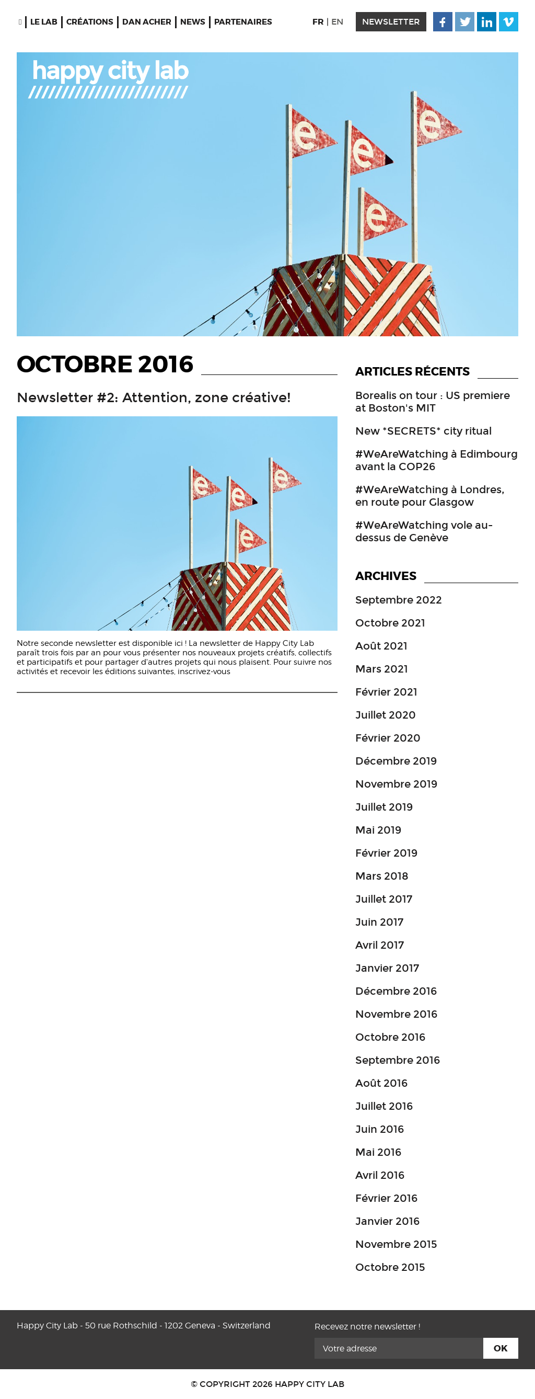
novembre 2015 (396, 1244)
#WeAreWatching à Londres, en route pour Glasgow (430, 495)
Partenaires (243, 22)
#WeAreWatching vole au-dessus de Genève (424, 531)
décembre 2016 (396, 991)
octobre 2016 (390, 1037)
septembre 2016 (397, 1060)
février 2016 (386, 1198)
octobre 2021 (390, 623)
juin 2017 (379, 922)
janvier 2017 (387, 968)
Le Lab (43, 22)
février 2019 (386, 853)
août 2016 (381, 1083)
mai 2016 (378, 1152)
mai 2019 (378, 830)
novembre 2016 (396, 1014)
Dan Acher (146, 22)
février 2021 (386, 692)
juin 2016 (379, 1129)
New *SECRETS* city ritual (423, 431)
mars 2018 (382, 876)
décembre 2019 (396, 761)
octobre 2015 (390, 1267)
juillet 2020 (385, 715)
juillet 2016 (384, 1106)
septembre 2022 (398, 600)
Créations (89, 22)
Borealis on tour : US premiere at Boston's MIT (432, 401)
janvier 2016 (387, 1221)
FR (318, 21)
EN (337, 22)
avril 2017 (379, 945)
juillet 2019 (384, 807)
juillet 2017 (383, 899)
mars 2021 (381, 669)
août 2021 (381, 646)
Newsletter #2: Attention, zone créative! (154, 398)
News (192, 22)
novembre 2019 (396, 784)
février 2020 (388, 738)
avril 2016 (379, 1175)
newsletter (391, 22)
